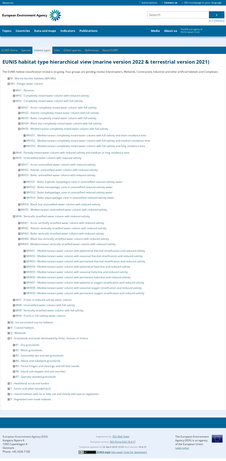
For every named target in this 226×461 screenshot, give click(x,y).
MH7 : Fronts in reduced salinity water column (44, 300)
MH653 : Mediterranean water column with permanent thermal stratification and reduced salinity (85, 261)
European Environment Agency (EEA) (25, 436)
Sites (57, 50)
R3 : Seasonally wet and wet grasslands (40, 355)
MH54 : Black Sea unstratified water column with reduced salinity (60, 204)
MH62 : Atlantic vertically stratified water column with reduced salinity (63, 228)
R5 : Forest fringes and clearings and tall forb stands (47, 366)
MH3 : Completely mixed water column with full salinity (49, 101)
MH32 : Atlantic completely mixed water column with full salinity (60, 113)
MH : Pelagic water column (26, 84)
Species (26, 50)
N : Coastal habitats (22, 328)
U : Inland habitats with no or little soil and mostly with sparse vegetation (54, 394)
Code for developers (135, 452)
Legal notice (182, 448)
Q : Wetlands (18, 333)
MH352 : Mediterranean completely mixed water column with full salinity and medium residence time (88, 141)
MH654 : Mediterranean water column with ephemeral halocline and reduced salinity (78, 267)
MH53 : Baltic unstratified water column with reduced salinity (58, 175)
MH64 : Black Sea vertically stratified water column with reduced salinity (65, 239)
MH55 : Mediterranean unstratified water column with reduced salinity (64, 209)
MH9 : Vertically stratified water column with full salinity (49, 310)
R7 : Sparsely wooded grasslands (36, 377)
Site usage (117, 452)
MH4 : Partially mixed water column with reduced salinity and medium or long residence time (72, 152)
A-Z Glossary (216, 21)
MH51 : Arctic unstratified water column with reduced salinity (58, 164)
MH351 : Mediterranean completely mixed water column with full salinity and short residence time (86, 135)
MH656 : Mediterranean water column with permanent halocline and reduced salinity (78, 277)
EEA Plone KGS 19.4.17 (122, 441)
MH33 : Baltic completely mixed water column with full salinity (58, 118)
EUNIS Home (10, 50)
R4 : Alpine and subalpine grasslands (38, 361)
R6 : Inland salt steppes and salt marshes (41, 371)
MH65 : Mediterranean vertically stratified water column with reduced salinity (68, 244)
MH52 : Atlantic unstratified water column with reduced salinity (59, 170)
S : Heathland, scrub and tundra (29, 383)
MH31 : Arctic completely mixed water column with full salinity (59, 107)
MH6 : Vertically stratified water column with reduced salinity (53, 216)
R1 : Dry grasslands (27, 345)
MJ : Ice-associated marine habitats (31, 322)
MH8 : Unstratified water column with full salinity (45, 305)
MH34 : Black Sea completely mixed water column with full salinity (61, 123)
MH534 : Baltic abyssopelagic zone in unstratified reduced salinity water (70, 198)
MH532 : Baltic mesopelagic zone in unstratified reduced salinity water (69, 187)
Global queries (72, 50)
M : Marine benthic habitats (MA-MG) (33, 78)
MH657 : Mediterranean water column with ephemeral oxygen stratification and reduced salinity (85, 282)
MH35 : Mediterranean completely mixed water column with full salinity (64, 129)
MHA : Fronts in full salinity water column (41, 316)
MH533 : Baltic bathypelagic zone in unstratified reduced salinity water (69, 192)
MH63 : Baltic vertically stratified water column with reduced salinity (62, 233)
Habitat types (42, 50)
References (92, 50)
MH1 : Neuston (25, 90)
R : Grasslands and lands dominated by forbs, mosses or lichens (49, 338)
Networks (7, 2)
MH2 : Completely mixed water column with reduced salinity (52, 95)
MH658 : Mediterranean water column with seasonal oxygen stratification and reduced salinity (84, 288)
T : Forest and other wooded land (30, 389)
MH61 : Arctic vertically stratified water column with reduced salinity (62, 223)
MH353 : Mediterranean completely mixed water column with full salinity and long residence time (85, 146)
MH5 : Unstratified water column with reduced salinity (48, 158)
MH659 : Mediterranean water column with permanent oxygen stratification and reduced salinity (85, 293)
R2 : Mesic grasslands (29, 350)
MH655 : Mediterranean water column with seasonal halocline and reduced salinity (77, 272)
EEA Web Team (121, 436)
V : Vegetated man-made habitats (30, 399)
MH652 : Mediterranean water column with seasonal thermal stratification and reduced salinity (84, 256)
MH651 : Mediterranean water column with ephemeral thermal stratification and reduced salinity (85, 251)
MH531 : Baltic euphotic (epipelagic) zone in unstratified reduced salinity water (74, 182)
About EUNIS (110, 50)
